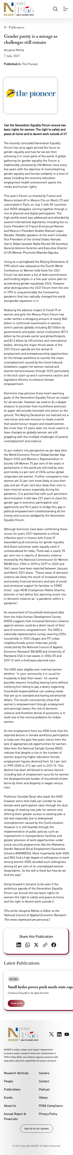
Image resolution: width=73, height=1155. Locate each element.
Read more (16, 1003)
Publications (12, 1089)
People (8, 1081)
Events (8, 1097)
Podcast (44, 1089)
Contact (44, 1081)
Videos (43, 1097)
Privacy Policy (48, 1114)
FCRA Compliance (51, 1105)
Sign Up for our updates (36, 1128)
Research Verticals (16, 1073)
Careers (44, 1073)
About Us (10, 1105)
